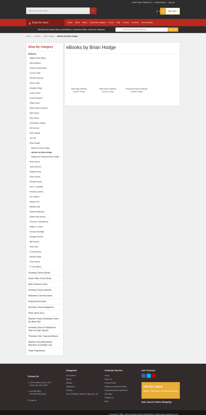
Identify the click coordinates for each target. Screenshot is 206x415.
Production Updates (98, 22)
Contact (126, 22)
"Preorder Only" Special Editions (43, 336)
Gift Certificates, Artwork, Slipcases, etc (82, 394)
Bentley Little (35, 207)
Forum (111, 22)
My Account (159, 2)
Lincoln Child (35, 73)
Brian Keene (35, 162)
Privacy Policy (110, 383)
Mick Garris (34, 113)
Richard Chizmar (36, 78)
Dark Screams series (38, 284)
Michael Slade (35, 257)
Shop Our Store (38, 23)
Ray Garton (34, 118)
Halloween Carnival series (40, 295)
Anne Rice (34, 247)
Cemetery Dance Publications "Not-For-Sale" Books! (42, 329)
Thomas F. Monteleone (39, 222)
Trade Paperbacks (36, 350)
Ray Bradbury (35, 63)
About (77, 22)
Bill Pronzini (34, 242)
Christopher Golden (38, 123)
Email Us (33, 400)
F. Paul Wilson (35, 267)
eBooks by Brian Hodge (41, 152)
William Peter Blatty (38, 58)
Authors (37, 36)
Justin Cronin (35, 93)
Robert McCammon (38, 217)
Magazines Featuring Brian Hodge (45, 157)
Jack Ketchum (35, 167)
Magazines (70, 387)
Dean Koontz (35, 177)
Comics (69, 390)
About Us (108, 379)
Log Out (171, 2)
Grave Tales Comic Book (39, 278)
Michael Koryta (36, 182)
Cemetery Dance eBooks (40, 290)
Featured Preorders (37, 301)
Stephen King (35, 172)
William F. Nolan (36, 227)
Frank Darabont (36, 98)
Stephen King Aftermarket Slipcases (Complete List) (40, 343)
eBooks (69, 383)
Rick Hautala (35, 133)
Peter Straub (35, 262)
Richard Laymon (36, 192)
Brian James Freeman (39, 108)
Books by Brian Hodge (40, 148)
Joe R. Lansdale (36, 187)
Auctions (135, 22)
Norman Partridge (37, 232)
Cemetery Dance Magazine (41, 307)
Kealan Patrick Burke (38, 68)
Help (118, 22)
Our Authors (71, 375)
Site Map (108, 394)
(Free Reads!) (147, 22)
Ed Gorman (34, 128)
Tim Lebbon (34, 197)
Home (70, 22)
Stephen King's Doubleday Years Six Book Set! (43, 320)
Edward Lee (35, 202)
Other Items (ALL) (36, 313)
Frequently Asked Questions (116, 390)
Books (68, 379)
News (84, 22)
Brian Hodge (49, 36)
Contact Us (147, 2)
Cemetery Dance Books (39, 273)
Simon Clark (35, 83)
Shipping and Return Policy (116, 387)
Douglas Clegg (36, 88)
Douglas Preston (36, 237)
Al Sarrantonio (35, 252)
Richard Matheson (37, 212)
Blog (106, 401)
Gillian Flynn (35, 103)
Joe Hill (33, 138)
